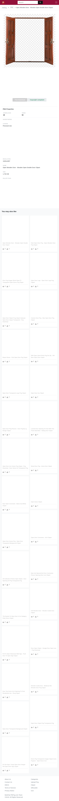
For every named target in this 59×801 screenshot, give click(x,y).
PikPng (4, 7)
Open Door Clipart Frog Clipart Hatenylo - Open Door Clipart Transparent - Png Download (14, 319)
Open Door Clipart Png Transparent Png (42, 723)
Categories (34, 779)
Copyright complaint (37, 100)
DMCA (7, 785)
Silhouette (34, 788)
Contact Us (8, 782)
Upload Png (35, 782)
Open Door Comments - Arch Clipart (41, 537)
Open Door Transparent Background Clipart (15, 729)
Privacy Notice (9, 790)
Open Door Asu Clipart (37, 393)
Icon (32, 790)
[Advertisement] (29, 83)
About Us (8, 779)
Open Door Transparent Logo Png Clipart (14, 393)
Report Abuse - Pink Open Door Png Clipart (15, 357)
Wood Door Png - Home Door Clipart (41, 466)
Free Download (20, 100)
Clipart (33, 785)
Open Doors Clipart (36, 502)
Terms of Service (10, 788)
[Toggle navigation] (56, 2)
